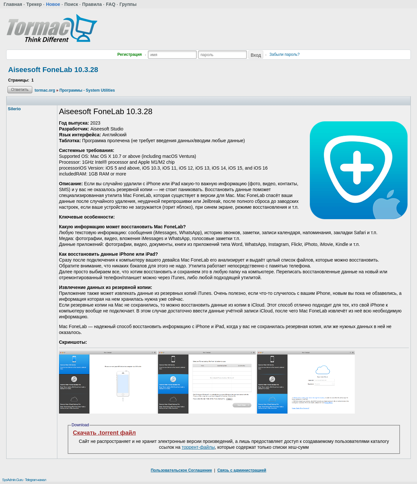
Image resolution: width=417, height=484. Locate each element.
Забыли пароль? (284, 54)
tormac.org (45, 90)
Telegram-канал (35, 480)
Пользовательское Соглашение (181, 470)
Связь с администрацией (241, 470)
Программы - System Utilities (87, 90)
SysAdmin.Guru (12, 480)
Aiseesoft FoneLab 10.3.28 (53, 70)
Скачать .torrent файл (104, 433)
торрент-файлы (198, 447)
